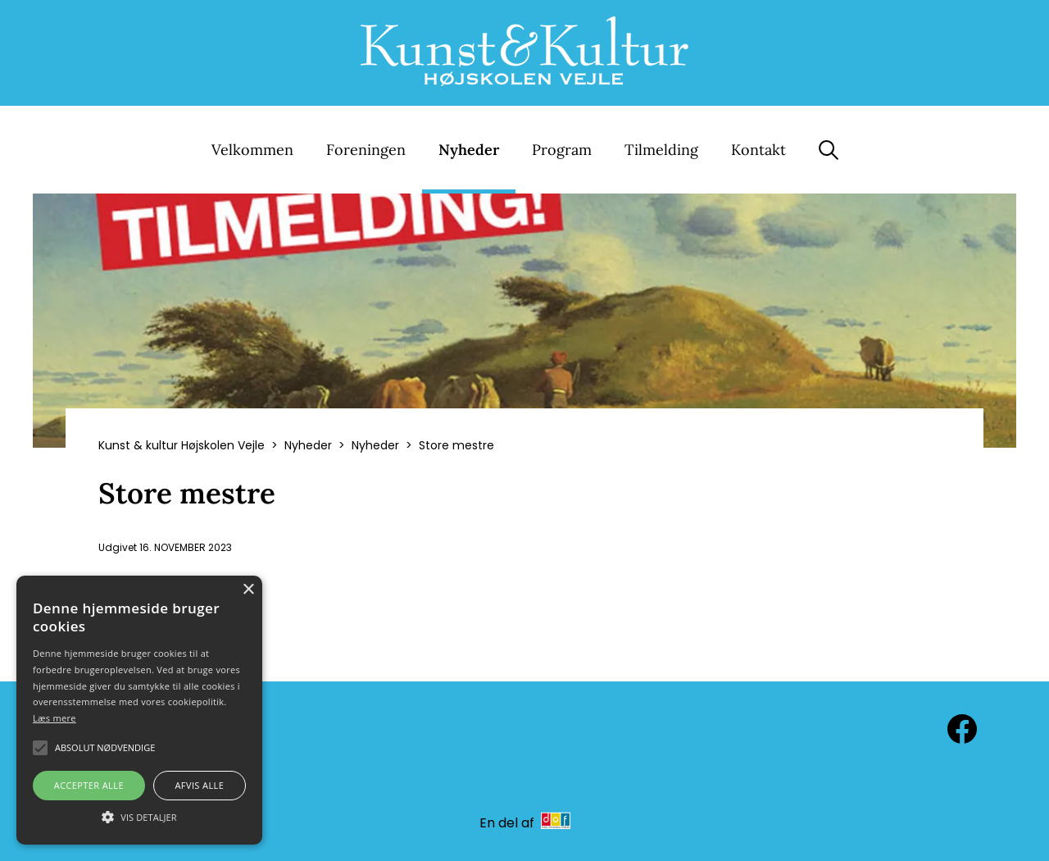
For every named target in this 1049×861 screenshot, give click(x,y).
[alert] (139, 710)
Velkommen (252, 149)
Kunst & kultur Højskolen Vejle (181, 445)
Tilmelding (661, 149)
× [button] (248, 590)
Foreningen (366, 149)
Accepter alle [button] (89, 785)
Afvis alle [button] (199, 785)
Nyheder (468, 149)
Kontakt (758, 149)
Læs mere (54, 718)
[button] (139, 816)
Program (562, 149)
